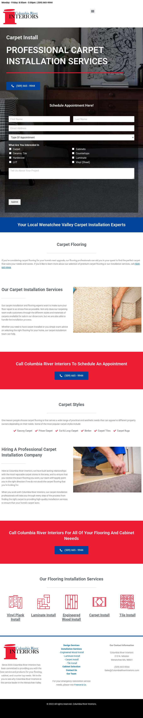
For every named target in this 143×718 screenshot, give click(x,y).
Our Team (71, 673)
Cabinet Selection (71, 666)
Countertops (82, 153)
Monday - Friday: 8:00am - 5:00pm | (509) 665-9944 (27, 2)
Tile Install (127, 615)
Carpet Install (99, 615)
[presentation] (32, 194)
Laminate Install (43, 615)
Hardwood (18, 157)
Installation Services (71, 649)
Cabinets (81, 149)
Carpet (16, 149)
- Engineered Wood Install (71, 652)
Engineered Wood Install (71, 617)
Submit (14, 202)
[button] (92, 11)
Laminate (81, 157)
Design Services (71, 645)
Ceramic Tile (20, 153)
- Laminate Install (71, 656)
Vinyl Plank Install (15, 617)
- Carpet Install (71, 659)
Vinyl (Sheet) (83, 162)
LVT (15, 162)
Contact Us (71, 670)
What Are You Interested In (24, 145)
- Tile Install (71, 663)
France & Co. (80, 684)
